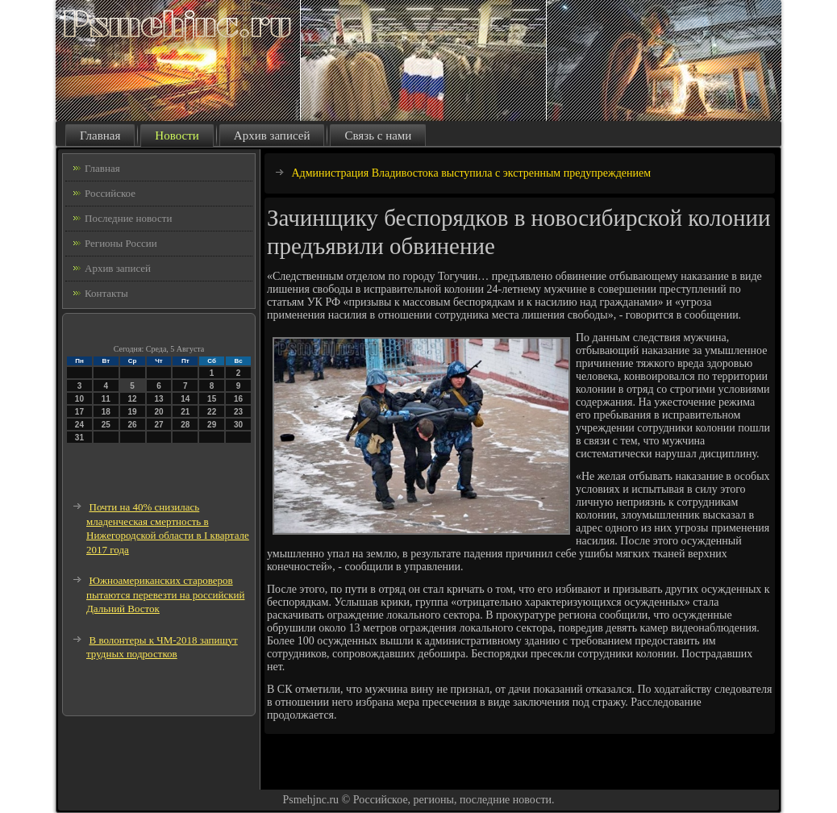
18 (106, 411)
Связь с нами (377, 135)
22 (211, 411)
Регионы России (121, 243)
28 (185, 424)
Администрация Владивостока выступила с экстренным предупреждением (472, 173)
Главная (100, 135)
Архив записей (272, 135)
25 (106, 424)
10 (79, 398)
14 (185, 398)
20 (158, 411)
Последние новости (128, 218)
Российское (110, 193)
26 (132, 424)
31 (79, 437)
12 (132, 398)
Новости (176, 135)
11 (106, 398)
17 (79, 411)
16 (238, 398)
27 (158, 424)
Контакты (106, 293)
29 (211, 424)
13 (158, 398)
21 (185, 411)
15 (211, 398)
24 (79, 424)
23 (238, 411)
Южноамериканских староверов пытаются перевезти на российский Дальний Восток (165, 594)
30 (238, 424)
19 (132, 411)
